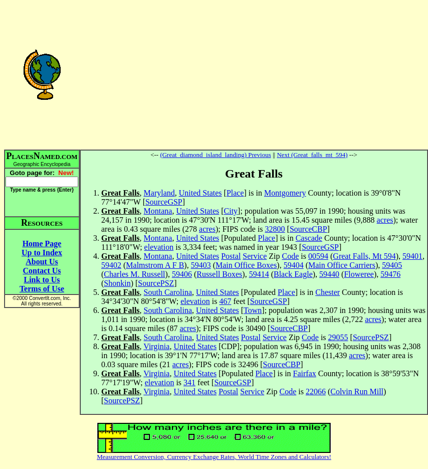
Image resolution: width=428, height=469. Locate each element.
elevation (159, 247)
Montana (158, 211)
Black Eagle (293, 274)
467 (225, 301)
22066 (316, 391)
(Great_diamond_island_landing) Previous (215, 155)
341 (189, 382)
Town (253, 310)
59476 (390, 274)
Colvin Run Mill (356, 391)
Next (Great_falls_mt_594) (312, 155)
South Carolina (168, 292)
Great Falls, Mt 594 (364, 256)
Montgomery (285, 193)
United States (200, 193)
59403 (201, 265)
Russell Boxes (219, 274)
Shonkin (117, 283)
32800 (275, 229)
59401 (412, 256)
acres (385, 220)
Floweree (359, 274)
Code (290, 256)
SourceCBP (308, 229)
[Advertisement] (254, 74)
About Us (42, 261)
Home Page (42, 243)
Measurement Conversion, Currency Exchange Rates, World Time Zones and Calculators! (214, 456)
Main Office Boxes (246, 265)
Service (255, 256)
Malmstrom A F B (155, 265)
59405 (392, 265)
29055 (338, 337)
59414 (259, 274)
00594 (318, 256)
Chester (327, 292)
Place (235, 193)
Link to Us (42, 279)
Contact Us (42, 270)
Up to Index (42, 252)
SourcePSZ (156, 283)
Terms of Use (42, 288)
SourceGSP (163, 202)
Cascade (309, 238)
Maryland (159, 193)
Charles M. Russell (134, 274)
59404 (294, 265)
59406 (182, 274)
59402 (111, 265)
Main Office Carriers (341, 265)
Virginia (156, 346)
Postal (231, 256)
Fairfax (304, 373)
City (231, 211)
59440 (329, 274)
